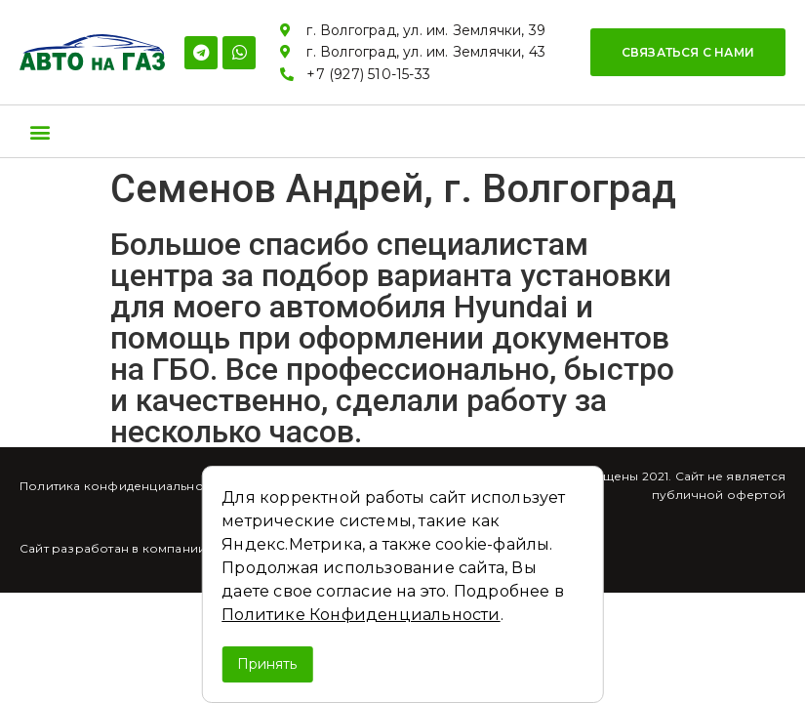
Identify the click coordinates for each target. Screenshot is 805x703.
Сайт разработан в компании (113, 548)
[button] (687, 52)
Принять (267, 664)
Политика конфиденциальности (121, 485)
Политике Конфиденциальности (360, 614)
